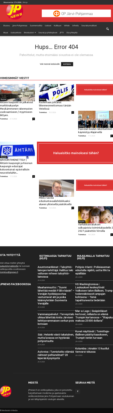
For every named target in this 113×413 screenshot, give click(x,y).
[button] (107, 29)
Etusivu (6, 25)
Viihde (67, 25)
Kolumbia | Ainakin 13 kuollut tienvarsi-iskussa (92, 350)
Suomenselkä (36, 25)
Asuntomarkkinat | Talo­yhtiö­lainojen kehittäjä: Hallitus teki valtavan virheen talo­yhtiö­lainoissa (55, 271)
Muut (5, 32)
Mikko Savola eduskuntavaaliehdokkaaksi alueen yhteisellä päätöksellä (55, 201)
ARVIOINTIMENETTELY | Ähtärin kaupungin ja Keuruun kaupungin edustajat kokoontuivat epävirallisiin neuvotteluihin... (16, 166)
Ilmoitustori (30, 32)
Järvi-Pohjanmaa (20, 25)
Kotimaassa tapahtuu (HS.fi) (55, 257)
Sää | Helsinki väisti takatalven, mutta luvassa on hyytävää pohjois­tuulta (56, 338)
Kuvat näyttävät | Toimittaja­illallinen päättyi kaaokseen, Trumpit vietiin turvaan (92, 334)
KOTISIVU (67, 64)
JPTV (62, 32)
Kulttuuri (57, 25)
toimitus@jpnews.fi (9, 272)
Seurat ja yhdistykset (47, 32)
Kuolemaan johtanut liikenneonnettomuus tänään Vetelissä (55, 105)
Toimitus (4, 119)
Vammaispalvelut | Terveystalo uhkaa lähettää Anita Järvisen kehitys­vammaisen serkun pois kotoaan (56, 319)
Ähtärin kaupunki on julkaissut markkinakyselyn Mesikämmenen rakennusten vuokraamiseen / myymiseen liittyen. (16, 108)
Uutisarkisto (16, 32)
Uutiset (48, 25)
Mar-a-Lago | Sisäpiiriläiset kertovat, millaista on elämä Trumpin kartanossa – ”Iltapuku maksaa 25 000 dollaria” (94, 315)
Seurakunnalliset (89, 25)
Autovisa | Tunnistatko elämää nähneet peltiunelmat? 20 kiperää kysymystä (56, 355)
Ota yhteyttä (71, 32)
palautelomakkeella (9, 266)
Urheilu (75, 25)
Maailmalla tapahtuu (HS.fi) (93, 257)
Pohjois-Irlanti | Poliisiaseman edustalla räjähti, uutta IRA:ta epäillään (92, 270)
